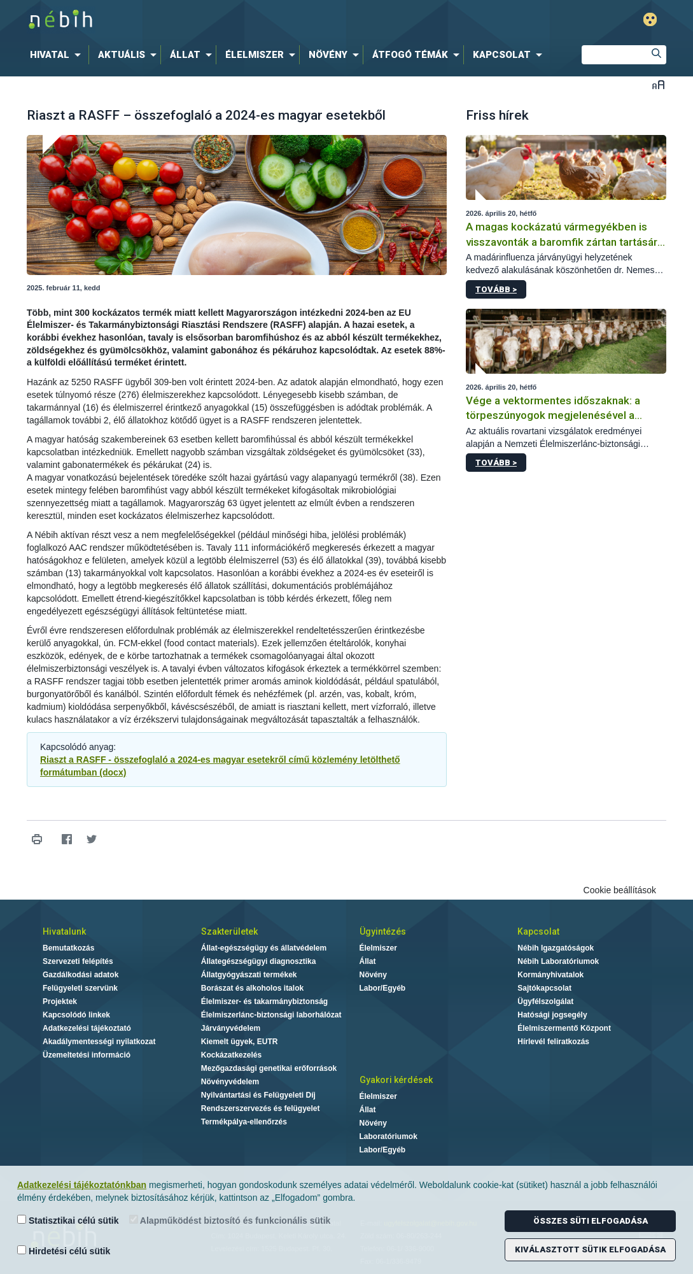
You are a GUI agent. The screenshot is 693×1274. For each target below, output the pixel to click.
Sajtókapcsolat (544, 988)
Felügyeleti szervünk (80, 988)
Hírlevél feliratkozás (553, 1041)
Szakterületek (229, 931)
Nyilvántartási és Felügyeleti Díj (258, 1095)
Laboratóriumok (388, 1136)
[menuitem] (58, 54)
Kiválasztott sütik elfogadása (590, 1249)
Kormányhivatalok (550, 974)
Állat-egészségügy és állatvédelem (263, 948)
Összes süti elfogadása (590, 1221)
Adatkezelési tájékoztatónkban (81, 1185)
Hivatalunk (64, 931)
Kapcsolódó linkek (76, 1014)
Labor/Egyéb (383, 988)
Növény (373, 974)
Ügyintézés (383, 931)
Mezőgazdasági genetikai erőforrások (269, 1068)
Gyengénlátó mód (650, 19)
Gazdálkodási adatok (80, 974)
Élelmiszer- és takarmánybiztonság (264, 1001)
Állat (368, 961)
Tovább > (496, 289)
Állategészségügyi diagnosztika (258, 961)
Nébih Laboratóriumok (558, 961)
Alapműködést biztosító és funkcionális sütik (230, 1220)
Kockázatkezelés (231, 1055)
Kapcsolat (538, 931)
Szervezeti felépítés (78, 961)
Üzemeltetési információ (86, 1055)
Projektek (60, 1001)
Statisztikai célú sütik (68, 1220)
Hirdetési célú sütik (63, 1250)
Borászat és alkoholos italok (252, 988)
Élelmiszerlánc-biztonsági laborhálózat (271, 1014)
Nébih (211, 20)
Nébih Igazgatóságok (555, 948)
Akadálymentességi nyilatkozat (99, 1041)
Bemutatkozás (68, 948)
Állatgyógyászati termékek (249, 974)
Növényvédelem (230, 1081)
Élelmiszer (378, 948)
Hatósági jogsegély (552, 1014)
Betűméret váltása (658, 84)
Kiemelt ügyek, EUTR (239, 1041)
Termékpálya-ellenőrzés (244, 1121)
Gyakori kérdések (396, 1080)
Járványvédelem (230, 1028)
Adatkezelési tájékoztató (87, 1028)
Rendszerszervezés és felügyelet (260, 1108)
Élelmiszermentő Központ (564, 1028)
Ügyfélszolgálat (545, 1001)
